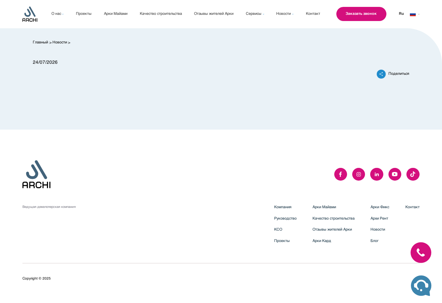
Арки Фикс (380, 207)
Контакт (412, 207)
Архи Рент (379, 219)
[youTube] (394, 174)
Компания (282, 207)
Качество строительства (334, 219)
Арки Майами (324, 207)
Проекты (282, 241)
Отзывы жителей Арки (332, 230)
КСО (278, 230)
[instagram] (358, 174)
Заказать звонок (361, 14)
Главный (40, 42)
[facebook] (340, 174)
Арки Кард (322, 241)
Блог (374, 241)
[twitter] (412, 174)
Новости (59, 42)
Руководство (285, 219)
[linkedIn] (376, 174)
